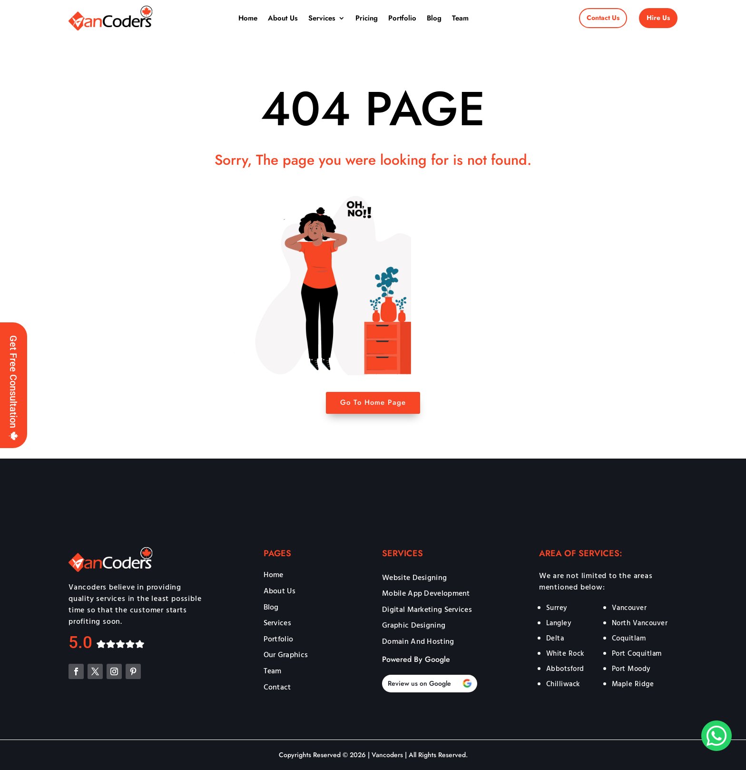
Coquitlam (629, 637)
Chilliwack (563, 683)
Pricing (366, 18)
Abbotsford (565, 668)
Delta (555, 637)
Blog (434, 18)
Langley (559, 622)
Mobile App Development (426, 594)
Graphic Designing (413, 625)
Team (460, 18)
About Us (283, 18)
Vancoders (386, 755)
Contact (277, 687)
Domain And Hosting (418, 642)
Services (321, 18)
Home (247, 18)
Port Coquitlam (637, 653)
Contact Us (603, 17)
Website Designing (414, 578)
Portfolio (402, 18)
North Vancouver (640, 622)
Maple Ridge (633, 683)
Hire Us (658, 17)
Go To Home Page (373, 402)
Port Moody (631, 668)
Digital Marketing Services (427, 610)
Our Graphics (286, 655)
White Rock (565, 653)
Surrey (557, 607)
